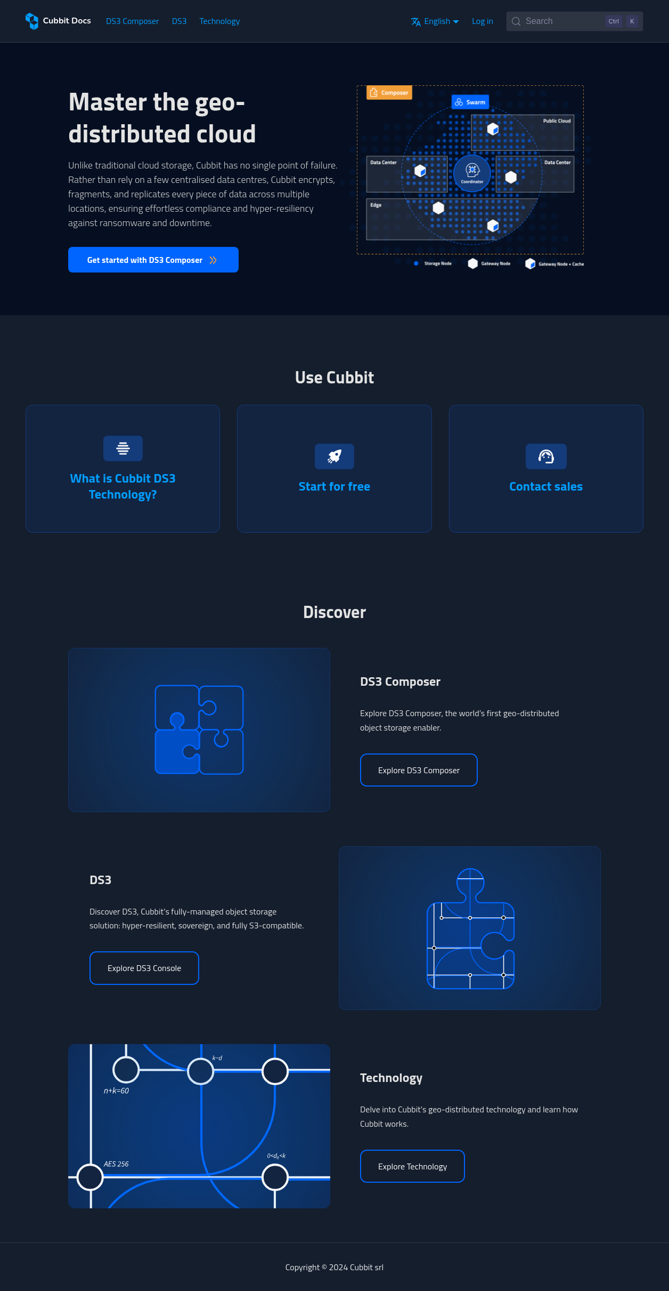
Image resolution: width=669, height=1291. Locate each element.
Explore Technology (412, 1166)
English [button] (430, 20)
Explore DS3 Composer (419, 770)
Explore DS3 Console (144, 967)
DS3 (179, 20)
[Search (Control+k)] (574, 21)
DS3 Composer (132, 20)
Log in (482, 20)
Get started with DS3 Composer (145, 259)
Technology (220, 20)
